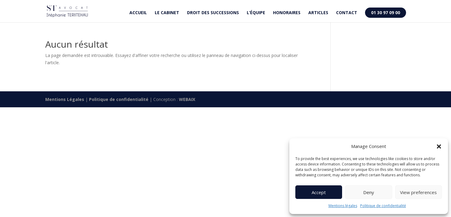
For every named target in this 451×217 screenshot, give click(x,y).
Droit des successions (213, 13)
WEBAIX (187, 99)
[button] (439, 146)
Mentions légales (343, 205)
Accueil (138, 13)
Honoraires (286, 13)
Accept (319, 192)
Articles (318, 13)
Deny (368, 192)
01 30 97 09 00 (385, 12)
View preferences (418, 192)
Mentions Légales (64, 99)
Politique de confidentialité (383, 205)
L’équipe (256, 13)
